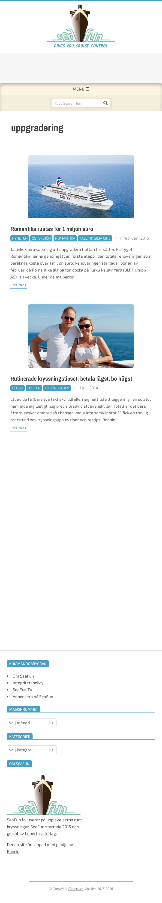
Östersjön (41, 252)
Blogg (17, 402)
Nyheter (19, 252)
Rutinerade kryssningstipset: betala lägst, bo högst (71, 393)
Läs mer (18, 299)
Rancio (13, 851)
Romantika (65, 252)
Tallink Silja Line (95, 252)
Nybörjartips (57, 402)
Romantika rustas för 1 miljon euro (51, 243)
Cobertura (76, 889)
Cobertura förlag (40, 833)
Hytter (33, 402)
